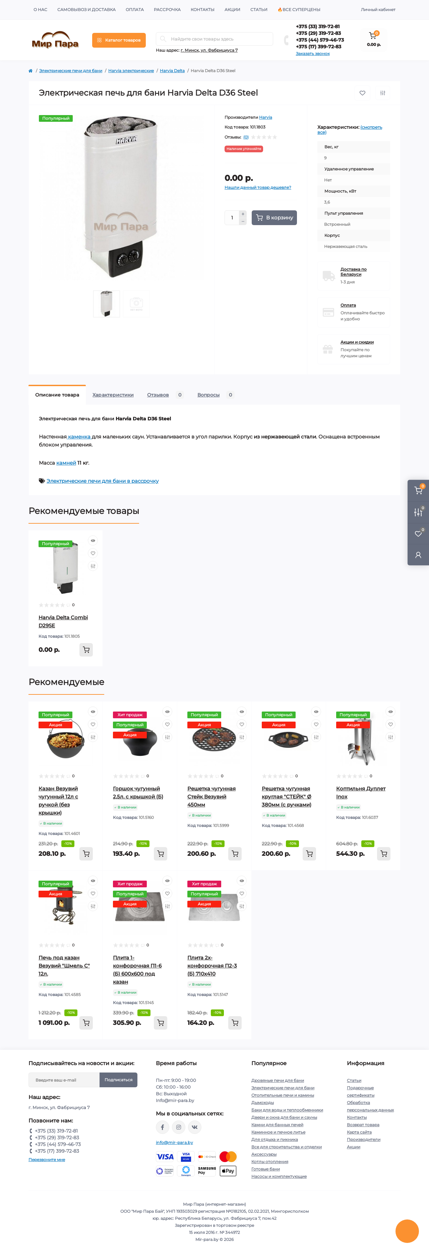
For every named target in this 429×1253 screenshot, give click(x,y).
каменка (79, 436)
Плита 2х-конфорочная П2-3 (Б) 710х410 (212, 965)
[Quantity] (232, 217)
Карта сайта (359, 1132)
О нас (40, 9)
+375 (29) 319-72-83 (318, 33)
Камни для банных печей (277, 1124)
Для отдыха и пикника (274, 1139)
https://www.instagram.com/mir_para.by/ (178, 1127)
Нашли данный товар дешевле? (258, 187)
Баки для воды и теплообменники (287, 1109)
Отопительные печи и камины (282, 1095)
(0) (246, 137)
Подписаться (118, 1079)
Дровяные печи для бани (277, 1080)
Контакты (202, 9)
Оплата (135, 9)
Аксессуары (264, 1154)
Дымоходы (262, 1102)
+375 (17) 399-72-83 (318, 47)
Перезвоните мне (46, 1159)
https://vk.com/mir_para (195, 1127)
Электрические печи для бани (70, 70)
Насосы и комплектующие (279, 1176)
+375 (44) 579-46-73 (320, 40)
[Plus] (243, 214)
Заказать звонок (313, 53)
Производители (363, 1139)
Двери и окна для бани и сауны (284, 1117)
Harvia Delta (172, 70)
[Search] (163, 39)
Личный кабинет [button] (378, 9)
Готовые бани (265, 1168)
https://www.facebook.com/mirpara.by (162, 1127)
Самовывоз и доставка (86, 9)
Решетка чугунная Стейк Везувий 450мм (211, 796)
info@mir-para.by (174, 1142)
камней (66, 463)
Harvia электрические (131, 70)
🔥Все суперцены (299, 9)
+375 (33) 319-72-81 (318, 26)
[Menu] (119, 40)
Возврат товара (363, 1124)
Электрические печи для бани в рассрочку (103, 481)
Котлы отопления (269, 1161)
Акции (232, 9)
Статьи (258, 9)
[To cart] (86, 650)
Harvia (265, 117)
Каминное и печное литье (278, 1132)
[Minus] (243, 221)
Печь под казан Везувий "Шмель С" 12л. (64, 965)
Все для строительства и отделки (286, 1146)
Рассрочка (167, 9)
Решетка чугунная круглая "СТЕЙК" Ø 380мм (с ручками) (286, 796)
